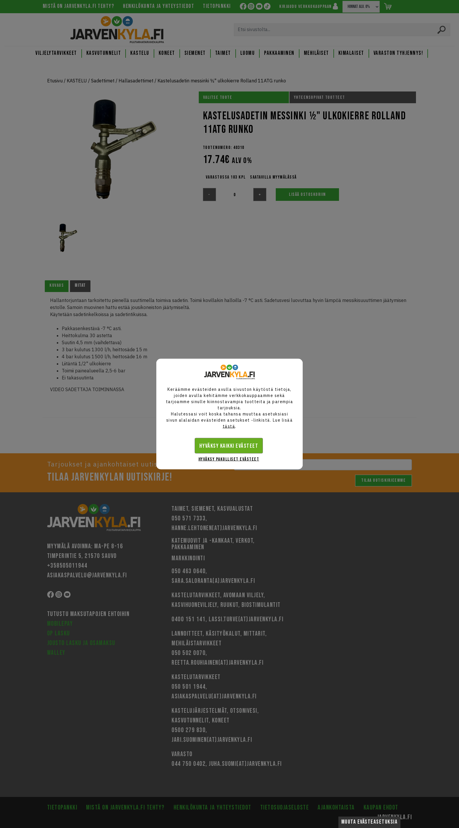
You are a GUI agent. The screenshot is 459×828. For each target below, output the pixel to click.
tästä (229, 426)
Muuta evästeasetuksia (369, 822)
